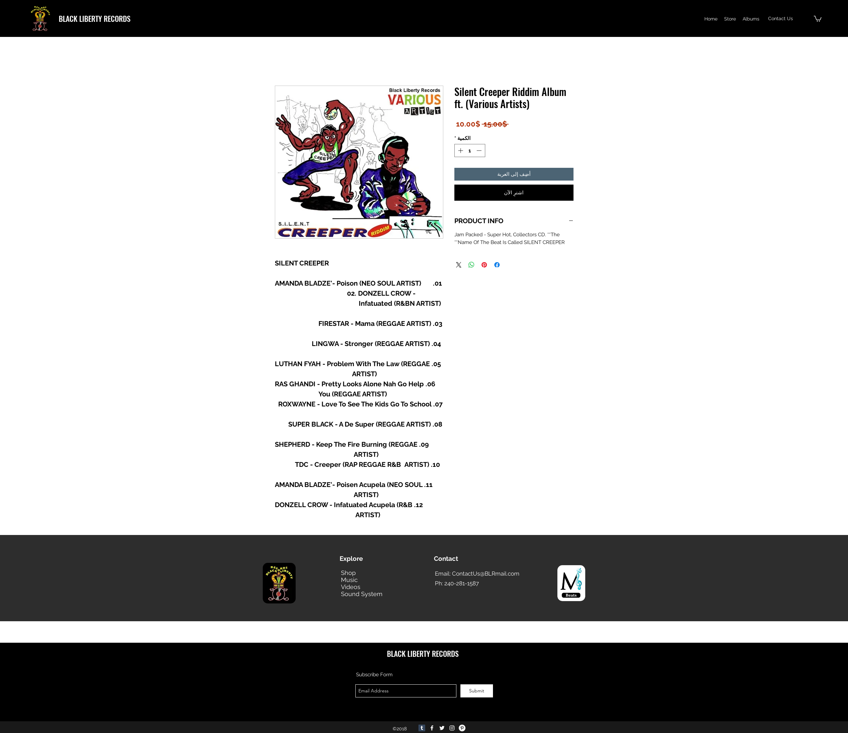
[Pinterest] (462, 728)
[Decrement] (479, 150)
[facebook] (432, 728)
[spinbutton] (469, 150)
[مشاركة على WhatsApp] (471, 265)
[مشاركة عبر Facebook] (497, 265)
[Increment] (459, 150)
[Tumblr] (421, 728)
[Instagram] (452, 728)
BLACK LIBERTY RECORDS (95, 18)
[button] (817, 18)
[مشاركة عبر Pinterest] (484, 265)
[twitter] (442, 728)
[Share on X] (459, 265)
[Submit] (476, 690)
